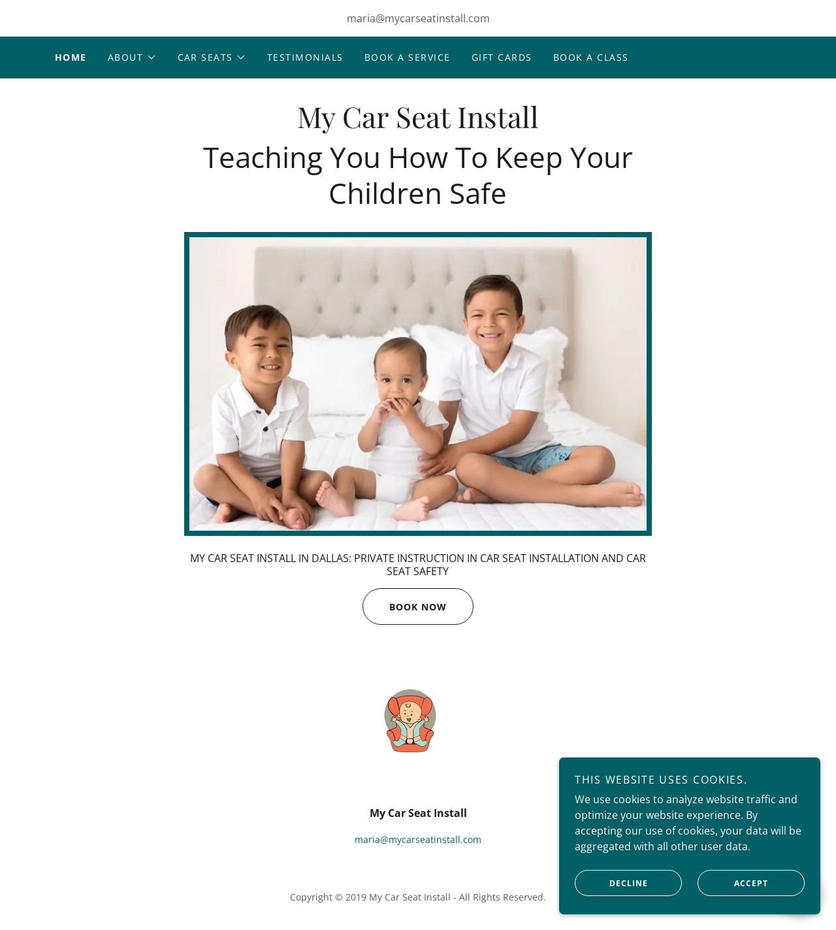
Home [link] (71, 57)
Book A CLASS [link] (591, 57)
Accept (733, 883)
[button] (132, 57)
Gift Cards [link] (502, 57)
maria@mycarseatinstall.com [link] (418, 18)
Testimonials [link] (305, 57)
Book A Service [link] (407, 57)
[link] (418, 124)
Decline (611, 883)
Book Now (404, 606)
